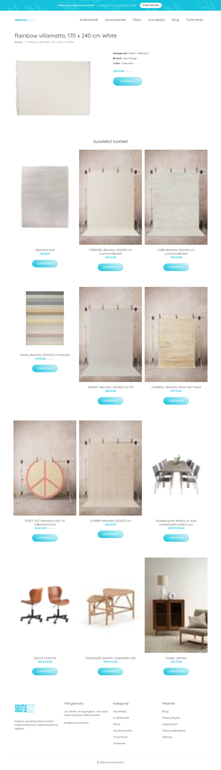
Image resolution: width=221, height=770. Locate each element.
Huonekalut (156, 21)
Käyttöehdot (169, 726)
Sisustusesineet (115, 21)
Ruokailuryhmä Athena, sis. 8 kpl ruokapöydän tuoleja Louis (176, 524)
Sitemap (167, 738)
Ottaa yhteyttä (171, 719)
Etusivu (19, 43)
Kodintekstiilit (89, 21)
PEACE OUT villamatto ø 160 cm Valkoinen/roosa (45, 524)
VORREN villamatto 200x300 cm (110, 522)
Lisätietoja (127, 83)
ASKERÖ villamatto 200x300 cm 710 (110, 389)
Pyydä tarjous (151, 5)
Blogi (175, 21)
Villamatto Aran (45, 252)
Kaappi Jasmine (176, 659)
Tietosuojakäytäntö (174, 732)
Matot (137, 21)
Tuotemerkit (194, 21)
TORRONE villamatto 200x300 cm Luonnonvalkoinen (110, 253)
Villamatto (143, 55)
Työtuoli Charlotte (44, 659)
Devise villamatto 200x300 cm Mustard (45, 356)
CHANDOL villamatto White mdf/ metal (176, 389)
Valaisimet (119, 745)
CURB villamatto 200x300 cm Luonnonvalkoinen (176, 253)
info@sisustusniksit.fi (76, 724)
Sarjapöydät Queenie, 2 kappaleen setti (110, 659)
